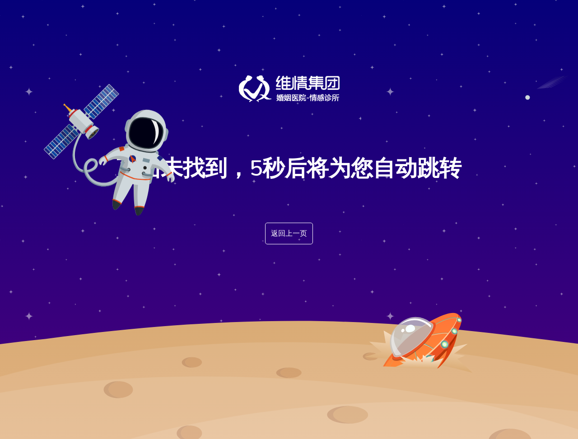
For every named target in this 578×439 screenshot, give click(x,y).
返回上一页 (289, 233)
